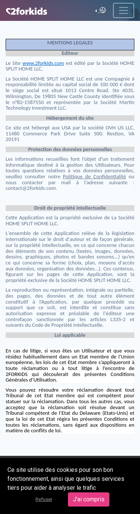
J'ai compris (89, 499)
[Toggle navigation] (123, 10)
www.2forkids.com (43, 63)
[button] (100, 10)
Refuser (43, 499)
